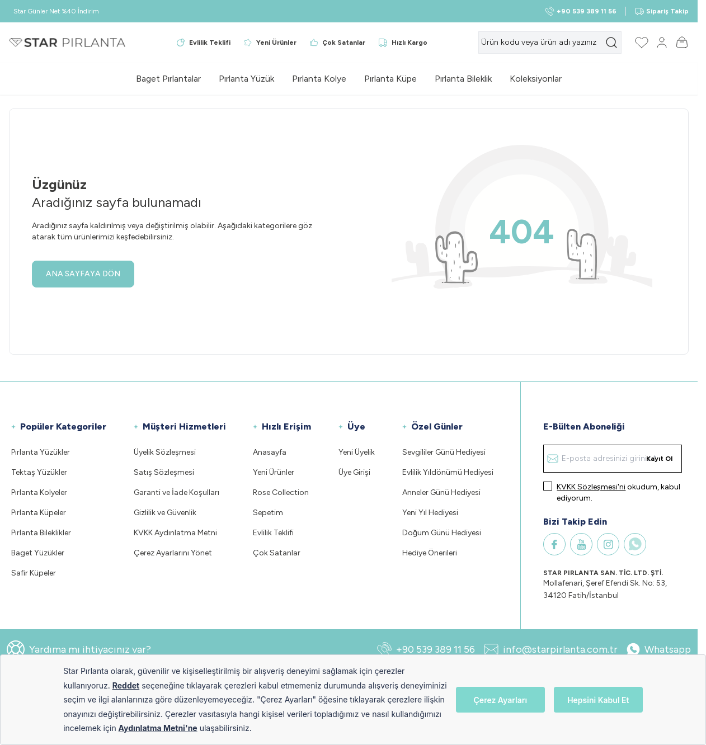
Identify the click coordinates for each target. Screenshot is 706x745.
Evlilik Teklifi (273, 532)
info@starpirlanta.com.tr (551, 649)
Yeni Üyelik (356, 452)
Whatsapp (659, 649)
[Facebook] (554, 544)
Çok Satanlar (276, 553)
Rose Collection (281, 492)
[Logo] (67, 42)
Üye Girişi (354, 472)
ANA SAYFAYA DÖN (83, 274)
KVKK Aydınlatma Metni (175, 532)
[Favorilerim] (641, 42)
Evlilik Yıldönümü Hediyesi (447, 472)
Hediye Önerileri (429, 553)
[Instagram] (608, 544)
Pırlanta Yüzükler (40, 452)
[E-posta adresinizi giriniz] (612, 458)
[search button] (611, 42)
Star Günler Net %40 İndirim (56, 11)
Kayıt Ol (659, 459)
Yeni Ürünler (273, 472)
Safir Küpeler (33, 573)
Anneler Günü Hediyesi (441, 492)
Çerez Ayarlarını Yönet (173, 553)
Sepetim (268, 512)
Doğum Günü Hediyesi (441, 532)
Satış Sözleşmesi (164, 472)
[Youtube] (581, 544)
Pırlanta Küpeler (38, 512)
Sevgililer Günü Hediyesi (444, 452)
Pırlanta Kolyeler (39, 492)
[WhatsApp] (635, 544)
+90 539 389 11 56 (426, 649)
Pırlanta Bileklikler (41, 532)
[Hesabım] (662, 42)
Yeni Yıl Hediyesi (430, 512)
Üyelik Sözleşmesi (165, 452)
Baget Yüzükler (37, 553)
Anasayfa (269, 452)
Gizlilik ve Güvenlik (165, 512)
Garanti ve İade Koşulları (176, 492)
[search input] (550, 42)
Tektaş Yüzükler (39, 472)
